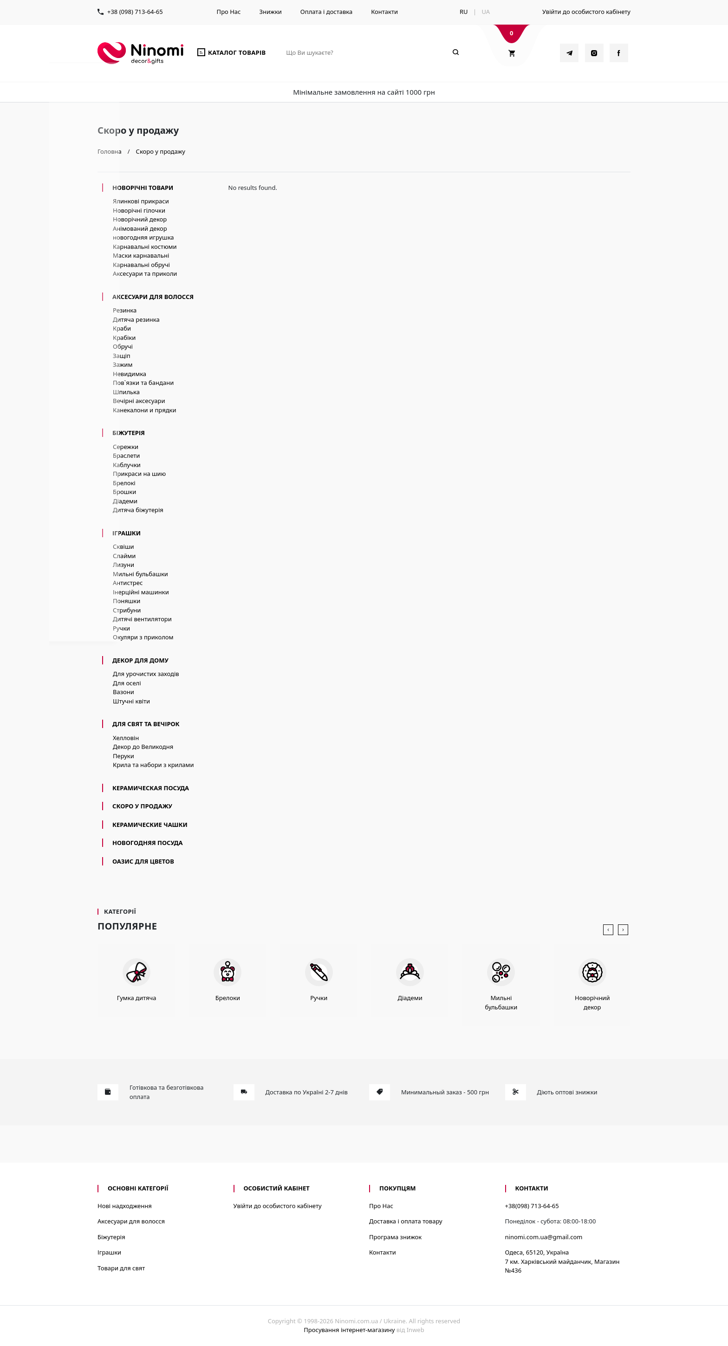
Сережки (125, 446)
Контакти (384, 11)
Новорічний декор (140, 219)
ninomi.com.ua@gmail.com (544, 1237)
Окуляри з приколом (143, 637)
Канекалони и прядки (144, 410)
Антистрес (128, 583)
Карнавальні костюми (145, 246)
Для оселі (127, 683)
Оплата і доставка (326, 11)
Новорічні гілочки (139, 210)
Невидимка (129, 374)
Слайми (124, 556)
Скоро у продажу (142, 806)
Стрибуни (127, 610)
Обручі (123, 346)
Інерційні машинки (141, 592)
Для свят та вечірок (146, 724)
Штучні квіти (131, 701)
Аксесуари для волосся (153, 297)
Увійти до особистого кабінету (586, 11)
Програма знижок (395, 1237)
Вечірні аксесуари (139, 401)
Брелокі (124, 483)
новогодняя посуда (147, 843)
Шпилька (126, 392)
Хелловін (126, 738)
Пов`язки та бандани (143, 382)
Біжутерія (128, 433)
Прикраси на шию (139, 473)
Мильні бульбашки (140, 574)
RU (464, 11)
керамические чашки (150, 824)
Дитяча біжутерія (138, 510)
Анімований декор (140, 228)
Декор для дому (140, 660)
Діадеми (125, 501)
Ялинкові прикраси (141, 201)
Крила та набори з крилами (153, 765)
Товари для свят (121, 1268)
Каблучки (127, 465)
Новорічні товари (142, 187)
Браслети (126, 455)
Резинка (124, 310)
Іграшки (126, 533)
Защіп (121, 355)
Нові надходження (125, 1206)
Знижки (270, 11)
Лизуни (123, 564)
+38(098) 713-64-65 (532, 1206)
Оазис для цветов (143, 861)
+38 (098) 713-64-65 (135, 11)
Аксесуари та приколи (145, 273)
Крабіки (124, 337)
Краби (122, 328)
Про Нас (229, 11)
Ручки (121, 628)
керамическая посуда (150, 788)
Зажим (122, 364)
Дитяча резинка (136, 319)
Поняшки (126, 601)
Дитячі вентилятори (142, 619)
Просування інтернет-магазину (349, 1330)
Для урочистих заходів (146, 674)
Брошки (124, 492)
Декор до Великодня (143, 746)
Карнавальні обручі (141, 264)
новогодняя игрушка (143, 237)
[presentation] (608, 930)
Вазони (123, 692)
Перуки (123, 756)
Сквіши (123, 546)
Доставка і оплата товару (405, 1221)
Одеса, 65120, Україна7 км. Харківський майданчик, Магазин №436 (562, 1261)
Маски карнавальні (141, 255)
